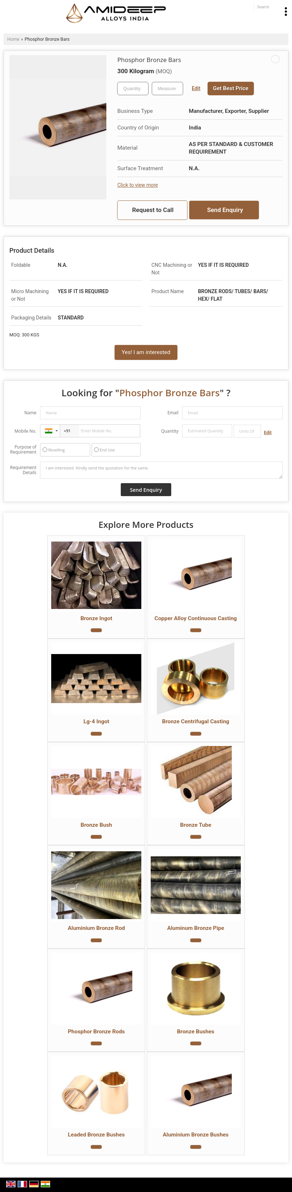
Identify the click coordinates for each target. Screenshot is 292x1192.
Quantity (169, 431)
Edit (196, 88)
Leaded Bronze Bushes (96, 1134)
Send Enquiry (225, 209)
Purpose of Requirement (23, 450)
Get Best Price (230, 88)
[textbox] (167, 88)
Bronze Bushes (195, 1031)
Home (13, 39)
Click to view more (137, 185)
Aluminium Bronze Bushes (196, 1134)
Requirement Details (23, 470)
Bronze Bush (96, 825)
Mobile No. (25, 431)
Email (172, 413)
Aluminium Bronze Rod (96, 928)
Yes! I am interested (146, 352)
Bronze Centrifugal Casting (195, 721)
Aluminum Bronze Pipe (195, 928)
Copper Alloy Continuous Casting (196, 618)
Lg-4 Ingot (96, 721)
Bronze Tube (195, 825)
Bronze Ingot (96, 618)
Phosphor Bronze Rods (96, 1031)
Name (30, 413)
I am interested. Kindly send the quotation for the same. (161, 470)
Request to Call (153, 209)
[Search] (263, 7)
